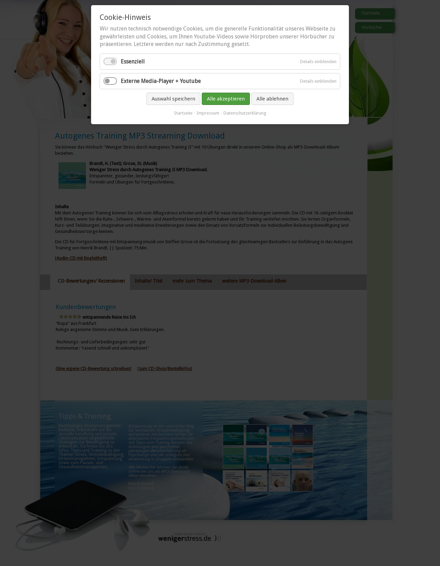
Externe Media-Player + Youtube (161, 81)
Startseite (183, 113)
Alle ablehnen (272, 99)
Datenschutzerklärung (244, 113)
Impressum (208, 113)
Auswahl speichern (173, 99)
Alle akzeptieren (226, 99)
